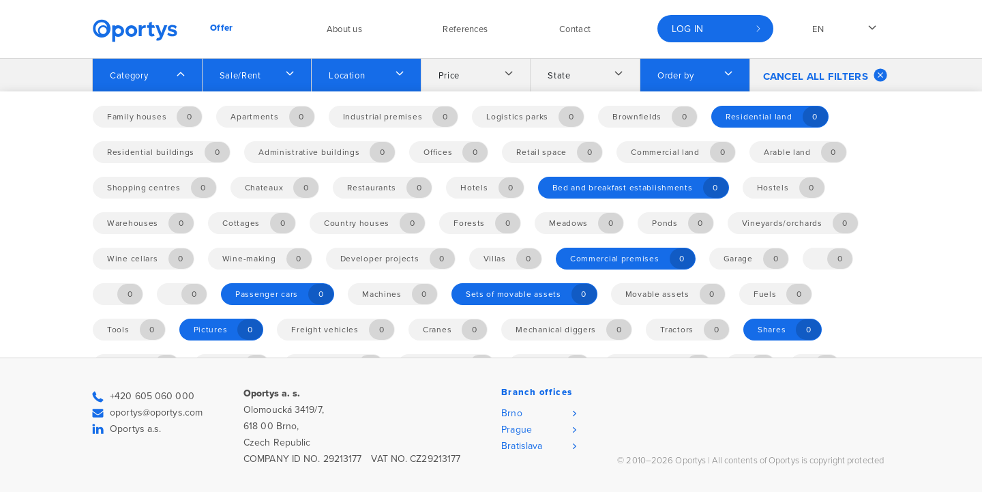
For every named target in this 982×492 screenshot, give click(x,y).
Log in (688, 29)
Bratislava (521, 446)
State (559, 75)
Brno (511, 413)
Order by (675, 75)
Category (129, 75)
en (818, 29)
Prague (516, 429)
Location (347, 75)
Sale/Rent (240, 75)
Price (449, 75)
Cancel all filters (825, 75)
